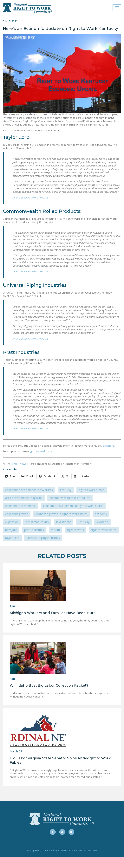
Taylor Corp (12, 538)
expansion (11, 522)
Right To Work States (91, 490)
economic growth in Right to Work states (61, 514)
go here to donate (40, 451)
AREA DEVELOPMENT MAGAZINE (31, 197)
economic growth (16, 514)
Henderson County (37, 522)
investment (63, 522)
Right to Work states (104, 530)
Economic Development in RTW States (29, 490)
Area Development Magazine (23, 498)
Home (13, 463)
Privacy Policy (34, 850)
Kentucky (66, 490)
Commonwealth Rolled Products (69, 498)
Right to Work (75, 530)
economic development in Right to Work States (73, 506)
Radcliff (55, 530)
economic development (20, 506)
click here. (109, 445)
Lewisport (102, 522)
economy (101, 514)
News (23, 463)
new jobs (11, 530)
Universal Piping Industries (43, 538)
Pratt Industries (34, 530)
